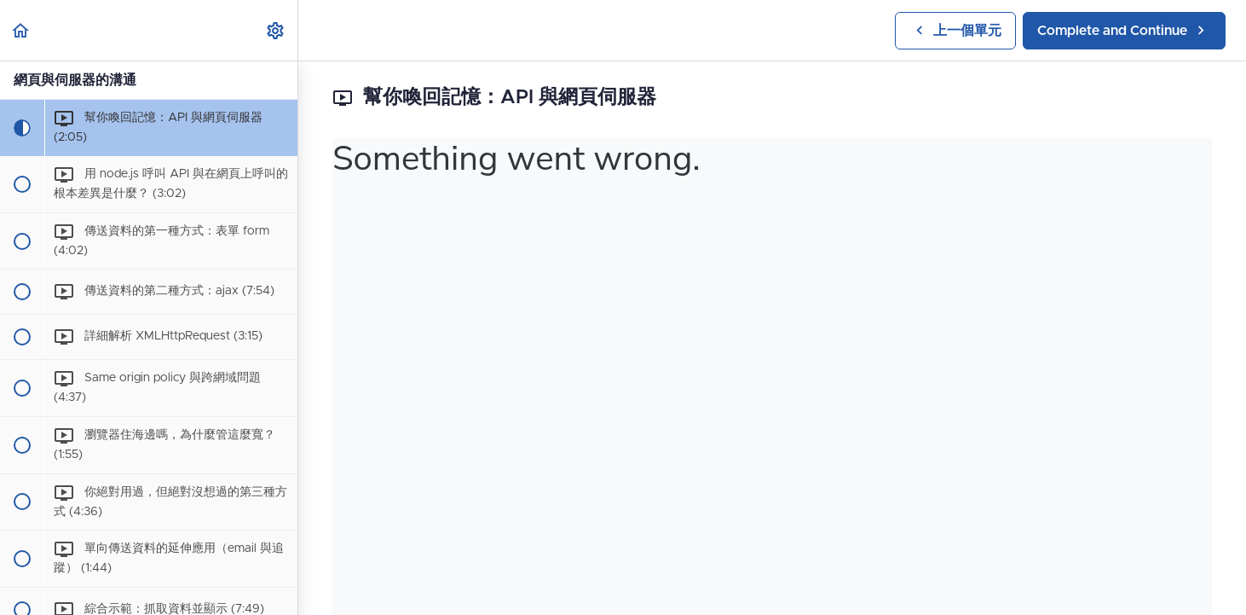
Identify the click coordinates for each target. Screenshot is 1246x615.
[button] (21, 30)
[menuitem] (276, 30)
